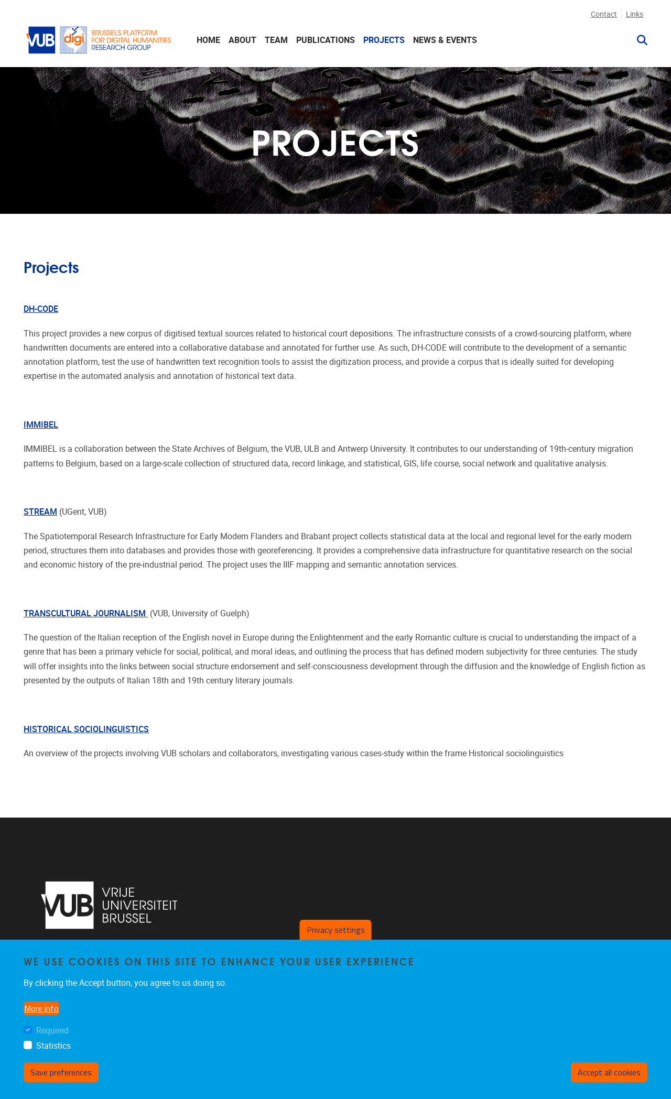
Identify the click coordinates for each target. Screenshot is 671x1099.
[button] (638, 40)
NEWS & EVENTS (445, 40)
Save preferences (61, 1072)
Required (52, 1031)
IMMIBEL (41, 425)
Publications (325, 40)
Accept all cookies (609, 1072)
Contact (604, 14)
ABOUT (242, 40)
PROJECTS (384, 40)
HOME (208, 40)
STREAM (40, 512)
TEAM (276, 40)
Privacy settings (336, 929)
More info (41, 1008)
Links (634, 14)
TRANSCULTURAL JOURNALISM (86, 613)
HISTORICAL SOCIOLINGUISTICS (86, 729)
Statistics (53, 1046)
